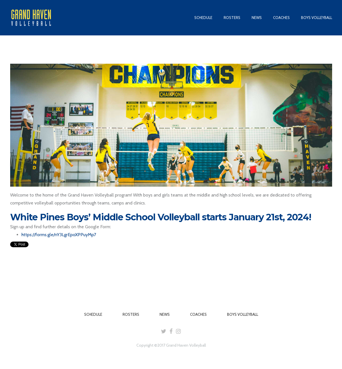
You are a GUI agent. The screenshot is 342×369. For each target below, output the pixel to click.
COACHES (281, 17)
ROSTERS (232, 17)
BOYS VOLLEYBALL (316, 17)
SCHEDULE (203, 17)
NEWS (257, 17)
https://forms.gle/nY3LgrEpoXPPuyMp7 (58, 234)
